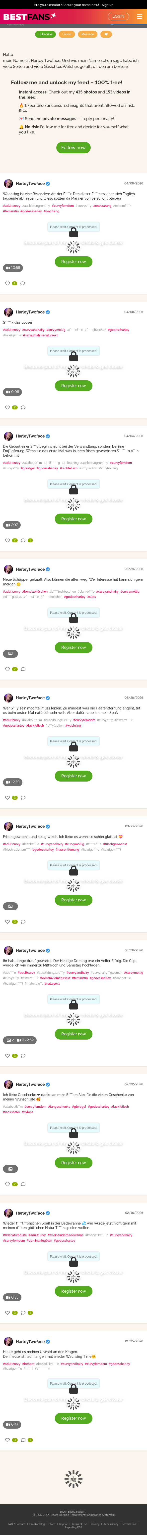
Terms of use (80, 1524)
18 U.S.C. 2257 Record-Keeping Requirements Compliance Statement (73, 1515)
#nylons (27, 1112)
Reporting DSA (73, 1527)
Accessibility (111, 1524)
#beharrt (28, 1364)
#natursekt (52, 983)
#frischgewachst (115, 844)
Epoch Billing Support (72, 1511)
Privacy (95, 1524)
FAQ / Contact (17, 1524)
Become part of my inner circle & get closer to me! (73, 245)
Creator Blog (37, 1524)
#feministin (11, 211)
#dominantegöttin (39, 1240)
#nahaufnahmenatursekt (40, 335)
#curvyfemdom (63, 206)
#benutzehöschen (35, 591)
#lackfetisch (68, 468)
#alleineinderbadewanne (65, 1235)
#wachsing (51, 211)
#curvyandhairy (33, 330)
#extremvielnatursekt (55, 978)
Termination (129, 1524)
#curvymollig (56, 330)
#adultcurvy (11, 206)
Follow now (73, 147)
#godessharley (31, 211)
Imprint (64, 1524)
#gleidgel (28, 468)
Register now (73, 261)
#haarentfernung (67, 849)
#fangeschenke (59, 1106)
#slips (91, 597)
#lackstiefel (11, 1112)
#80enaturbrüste (15, 1235)
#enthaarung (102, 206)
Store (52, 1524)
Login (118, 16)
